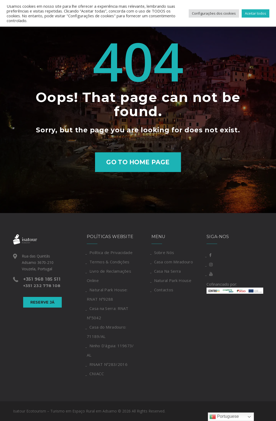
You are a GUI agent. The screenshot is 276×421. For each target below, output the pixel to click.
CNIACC (96, 373)
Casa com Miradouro (173, 261)
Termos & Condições (109, 261)
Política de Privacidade (111, 252)
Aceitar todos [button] (255, 13)
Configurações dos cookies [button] (214, 13)
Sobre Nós (164, 252)
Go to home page (138, 162)
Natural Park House (172, 280)
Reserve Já (42, 302)
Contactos (164, 289)
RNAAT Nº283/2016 (108, 364)
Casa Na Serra (167, 271)
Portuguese (224, 417)
